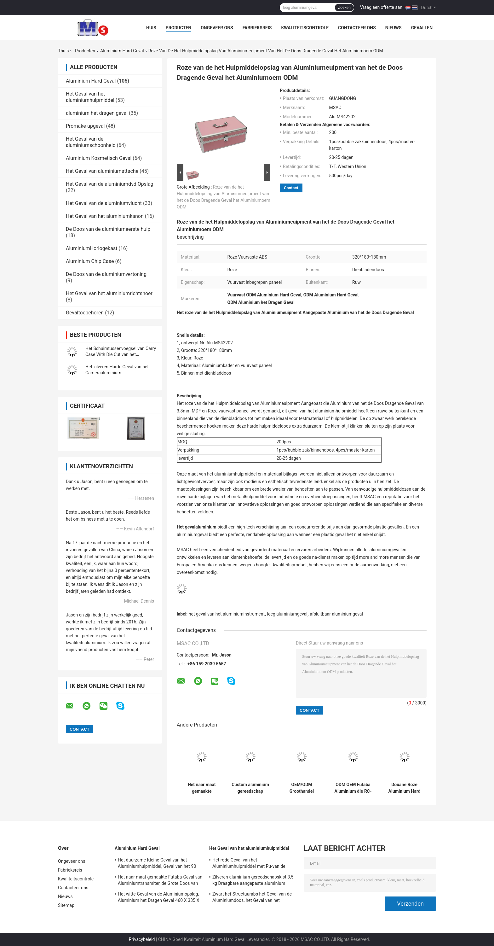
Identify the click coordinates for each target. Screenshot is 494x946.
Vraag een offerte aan (381, 7)
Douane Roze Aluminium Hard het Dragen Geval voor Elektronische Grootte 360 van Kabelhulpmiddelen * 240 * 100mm (404, 788)
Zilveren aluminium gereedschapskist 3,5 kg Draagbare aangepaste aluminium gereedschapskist (252, 881)
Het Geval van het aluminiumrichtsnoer (109, 293)
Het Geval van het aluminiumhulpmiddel (90, 97)
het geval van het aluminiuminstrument (227, 613)
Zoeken (344, 7)
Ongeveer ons (217, 27)
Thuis (63, 50)
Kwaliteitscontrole (305, 27)
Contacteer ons (357, 27)
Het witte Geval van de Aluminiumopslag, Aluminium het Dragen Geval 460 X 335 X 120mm (158, 898)
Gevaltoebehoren (85, 313)
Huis (151, 27)
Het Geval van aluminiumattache (102, 171)
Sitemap (66, 905)
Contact (291, 187)
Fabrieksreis (257, 27)
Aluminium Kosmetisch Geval (98, 158)
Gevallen (422, 27)
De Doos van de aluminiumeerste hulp (108, 229)
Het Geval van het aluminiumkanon (105, 216)
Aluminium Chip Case (90, 261)
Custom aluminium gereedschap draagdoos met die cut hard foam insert (250, 788)
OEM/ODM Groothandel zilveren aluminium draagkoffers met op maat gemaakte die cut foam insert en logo (301, 788)
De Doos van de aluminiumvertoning (106, 274)
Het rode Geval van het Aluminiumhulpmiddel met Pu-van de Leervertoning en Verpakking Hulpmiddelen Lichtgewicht (248, 864)
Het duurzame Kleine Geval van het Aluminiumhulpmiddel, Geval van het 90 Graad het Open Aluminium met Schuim (157, 864)
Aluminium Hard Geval (122, 50)
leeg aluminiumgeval (287, 613)
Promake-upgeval (85, 126)
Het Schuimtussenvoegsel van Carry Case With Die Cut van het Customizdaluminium (120, 354)
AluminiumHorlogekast (91, 248)
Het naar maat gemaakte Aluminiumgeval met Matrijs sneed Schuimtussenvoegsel (202, 788)
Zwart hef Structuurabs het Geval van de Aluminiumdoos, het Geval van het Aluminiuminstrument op (252, 898)
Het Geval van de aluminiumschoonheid (91, 142)
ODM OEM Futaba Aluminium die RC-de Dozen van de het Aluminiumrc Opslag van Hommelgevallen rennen (352, 788)
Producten (178, 27)
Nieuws (393, 27)
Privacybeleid (142, 939)
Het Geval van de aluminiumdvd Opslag (109, 184)
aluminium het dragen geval (97, 113)
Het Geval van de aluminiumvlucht (104, 203)
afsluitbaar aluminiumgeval (336, 613)
